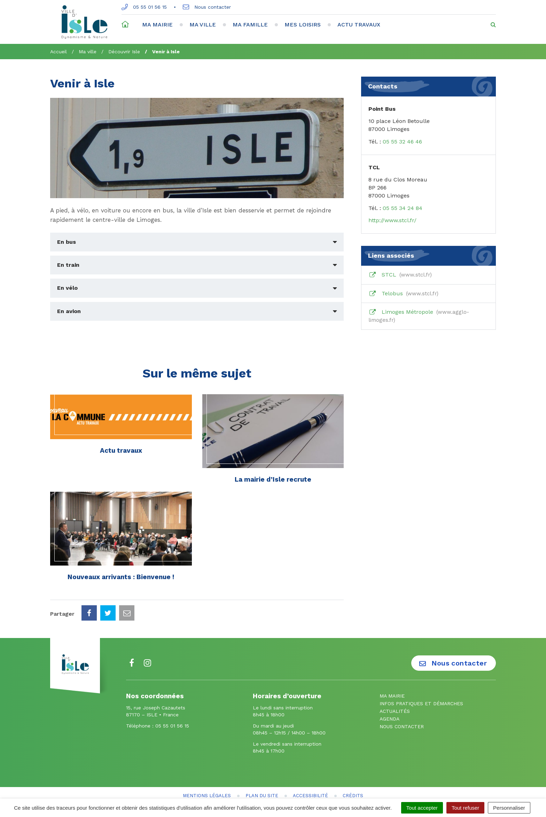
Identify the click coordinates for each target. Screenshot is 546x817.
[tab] (197, 242)
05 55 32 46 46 (402, 141)
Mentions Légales (207, 764)
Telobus (403, 293)
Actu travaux (358, 24)
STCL (400, 274)
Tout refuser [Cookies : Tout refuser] (465, 808)
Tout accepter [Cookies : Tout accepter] (422, 808)
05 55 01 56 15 (144, 7)
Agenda (389, 688)
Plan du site (261, 764)
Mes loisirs (302, 24)
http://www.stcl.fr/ (392, 220)
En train (68, 265)
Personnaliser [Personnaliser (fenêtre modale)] (509, 808)
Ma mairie (157, 24)
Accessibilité (310, 764)
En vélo (67, 288)
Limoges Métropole (418, 316)
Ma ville (202, 24)
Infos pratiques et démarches (421, 672)
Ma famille (250, 24)
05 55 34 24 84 (402, 208)
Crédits (353, 764)
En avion (69, 311)
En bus (66, 242)
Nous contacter (207, 7)
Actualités (395, 680)
